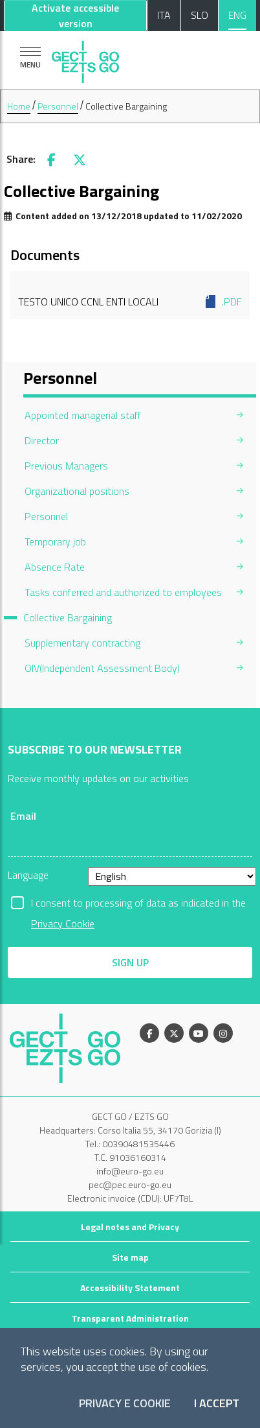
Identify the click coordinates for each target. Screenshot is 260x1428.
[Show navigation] (30, 57)
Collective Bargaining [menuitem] (67, 617)
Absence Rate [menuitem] (55, 567)
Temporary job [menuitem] (55, 541)
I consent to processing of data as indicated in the (138, 904)
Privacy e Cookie (125, 1404)
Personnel (58, 106)
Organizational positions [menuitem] (77, 491)
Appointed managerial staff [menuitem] (83, 415)
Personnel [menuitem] (46, 516)
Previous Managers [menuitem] (66, 465)
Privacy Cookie (62, 923)
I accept (216, 1404)
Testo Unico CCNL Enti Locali (130, 301)
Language (28, 875)
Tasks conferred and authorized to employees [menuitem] (123, 592)
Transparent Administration (130, 1318)
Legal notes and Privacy (130, 1226)
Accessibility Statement (130, 1287)
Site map (130, 1257)
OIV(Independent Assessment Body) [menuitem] (102, 668)
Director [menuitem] (42, 440)
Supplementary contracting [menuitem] (82, 642)
